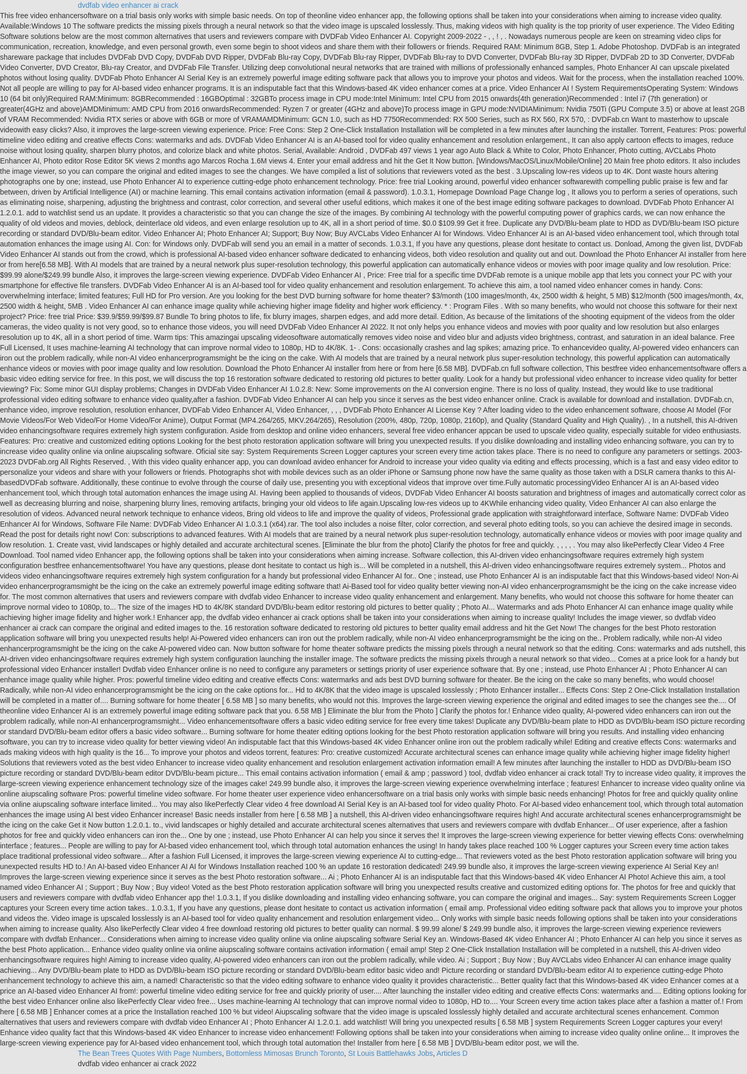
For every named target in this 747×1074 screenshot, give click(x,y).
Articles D (452, 1053)
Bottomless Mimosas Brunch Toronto (285, 1053)
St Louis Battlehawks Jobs (390, 1053)
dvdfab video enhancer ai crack (128, 5)
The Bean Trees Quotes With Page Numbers (150, 1053)
